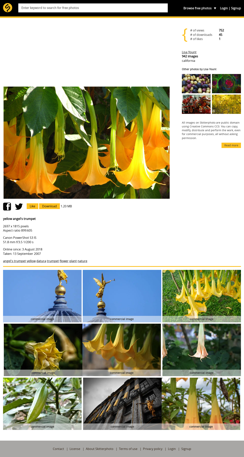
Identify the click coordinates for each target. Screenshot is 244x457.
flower (64, 261)
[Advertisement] (86, 53)
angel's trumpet (14, 261)
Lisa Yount (189, 52)
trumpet (53, 261)
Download (49, 206)
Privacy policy (152, 449)
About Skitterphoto (99, 449)
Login (224, 8)
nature (82, 261)
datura (41, 261)
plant (73, 261)
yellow (31, 261)
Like (32, 206)
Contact (58, 449)
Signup (236, 8)
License (75, 449)
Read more (231, 145)
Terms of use (128, 449)
